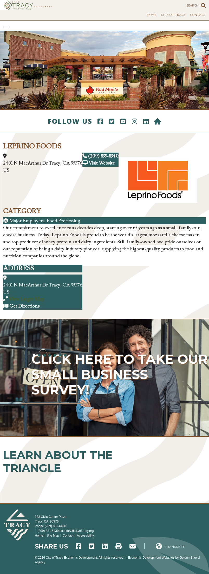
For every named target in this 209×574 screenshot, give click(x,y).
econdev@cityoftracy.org (77, 531)
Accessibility (85, 535)
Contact (198, 15)
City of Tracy (173, 15)
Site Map (53, 535)
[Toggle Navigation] (6, 27)
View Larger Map (26, 299)
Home (152, 15)
